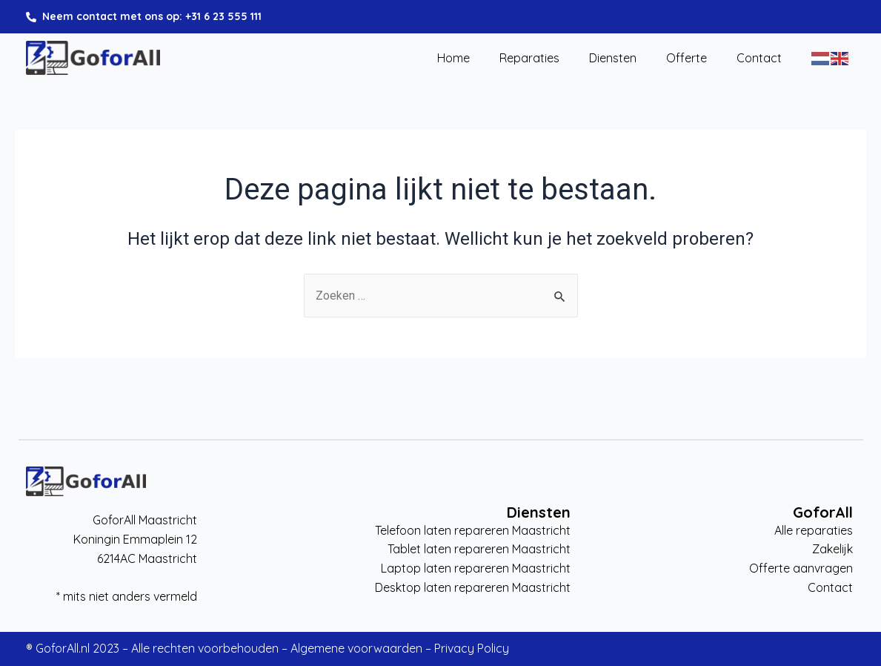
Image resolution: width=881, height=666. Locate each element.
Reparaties (529, 58)
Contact (759, 58)
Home (453, 58)
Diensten (612, 58)
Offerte (686, 58)
